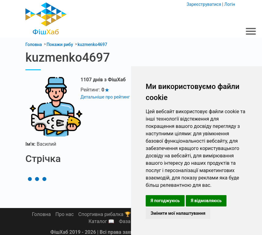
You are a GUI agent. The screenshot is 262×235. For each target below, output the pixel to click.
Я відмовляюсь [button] (206, 200)
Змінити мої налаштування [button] (178, 213)
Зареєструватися (204, 4)
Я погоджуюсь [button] (165, 200)
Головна (41, 214)
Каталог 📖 (101, 221)
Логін (229, 4)
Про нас (64, 214)
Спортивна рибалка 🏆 (104, 214)
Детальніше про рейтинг (105, 96)
